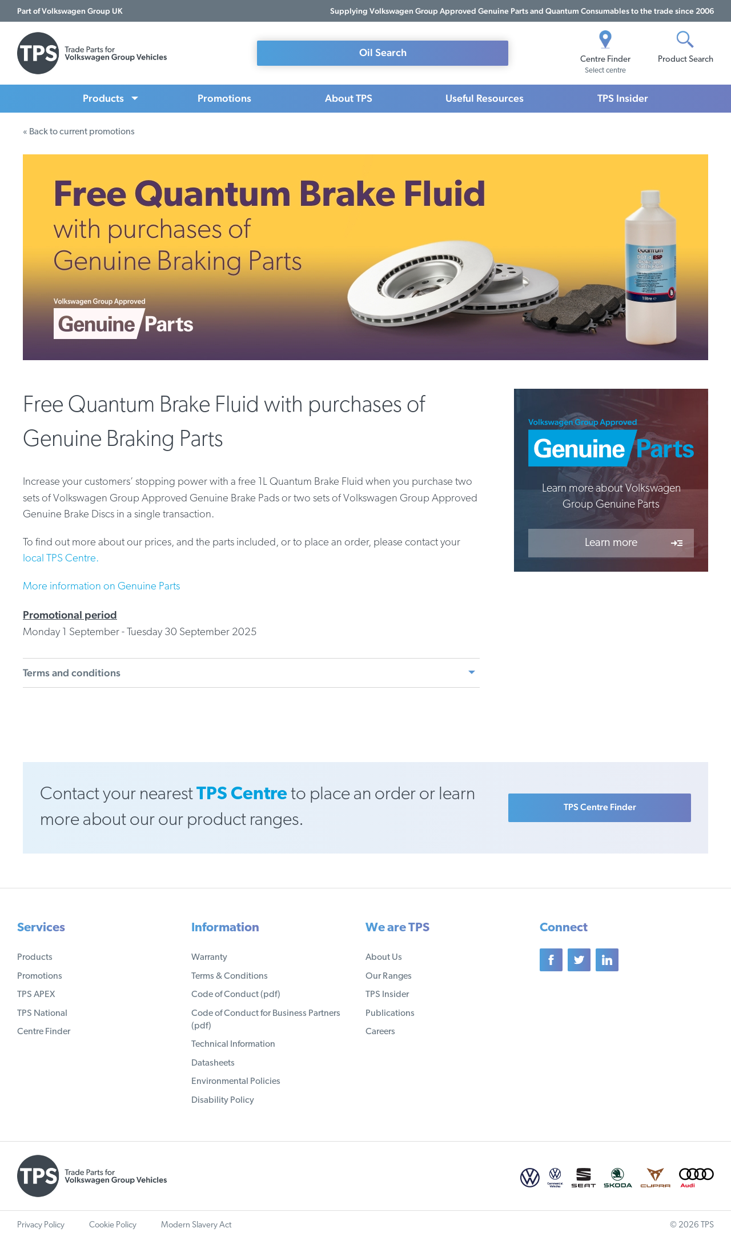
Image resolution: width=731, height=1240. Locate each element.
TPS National (42, 1013)
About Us (384, 957)
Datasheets (213, 1063)
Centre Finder (43, 1031)
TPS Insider (622, 98)
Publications (390, 1013)
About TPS (348, 98)
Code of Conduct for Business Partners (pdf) (265, 1020)
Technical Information (233, 1044)
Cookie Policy (112, 1225)
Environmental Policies (235, 1081)
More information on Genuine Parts (101, 586)
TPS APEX (36, 994)
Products (103, 98)
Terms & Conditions (229, 976)
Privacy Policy (41, 1225)
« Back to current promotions (79, 132)
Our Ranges (389, 976)
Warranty (209, 957)
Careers (380, 1031)
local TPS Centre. (61, 558)
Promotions (224, 98)
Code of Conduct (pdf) (235, 994)
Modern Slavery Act (196, 1225)
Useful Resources (484, 98)
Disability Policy (222, 1100)
